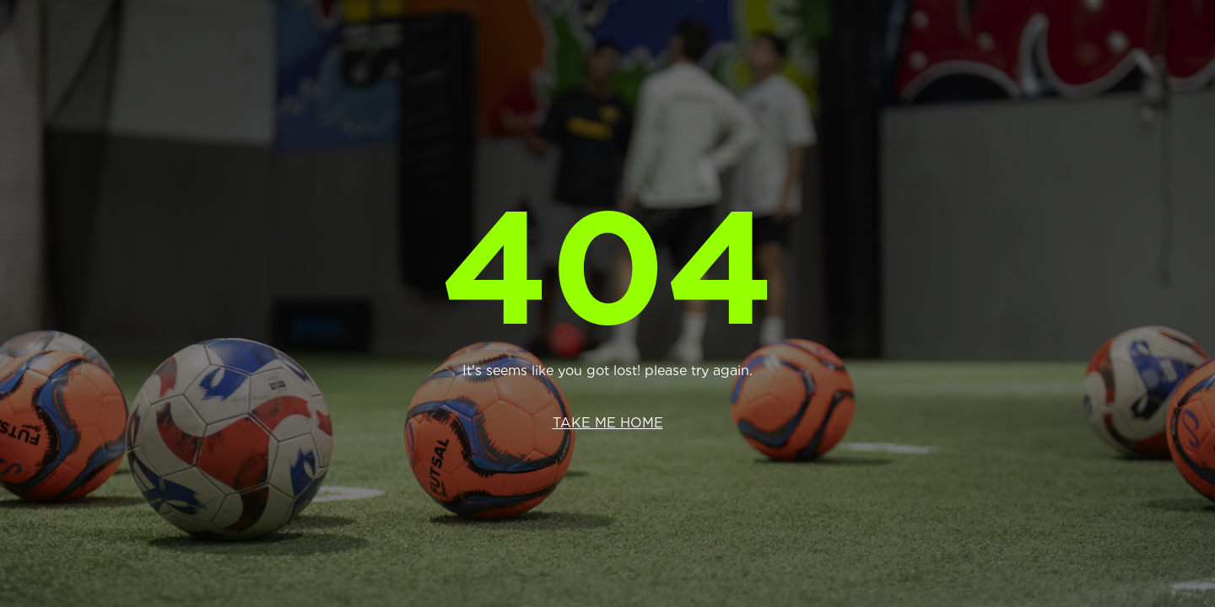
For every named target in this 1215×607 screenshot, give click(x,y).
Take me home (608, 423)
